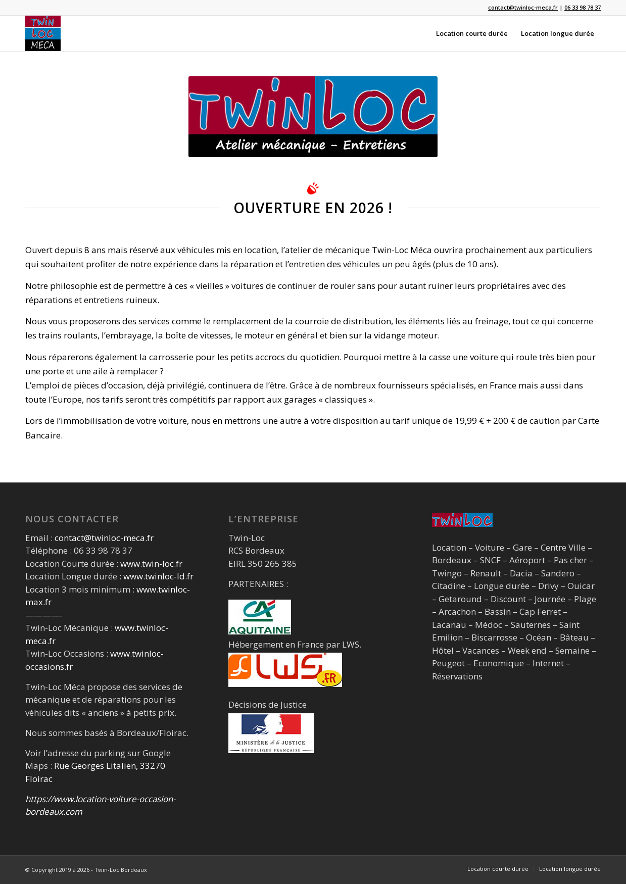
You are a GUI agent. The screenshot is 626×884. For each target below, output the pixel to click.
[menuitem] (471, 33)
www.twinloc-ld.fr (158, 576)
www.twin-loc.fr (151, 563)
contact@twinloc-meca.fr (104, 538)
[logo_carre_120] (43, 33)
